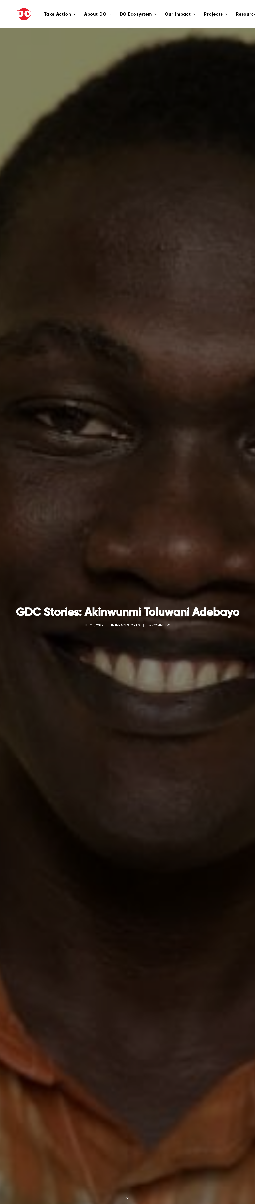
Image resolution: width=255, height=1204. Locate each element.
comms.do (161, 113)
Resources (232, 14)
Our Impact (162, 14)
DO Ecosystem (120, 14)
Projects (198, 14)
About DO (79, 14)
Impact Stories (127, 113)
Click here (127, 1009)
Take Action (42, 14)
